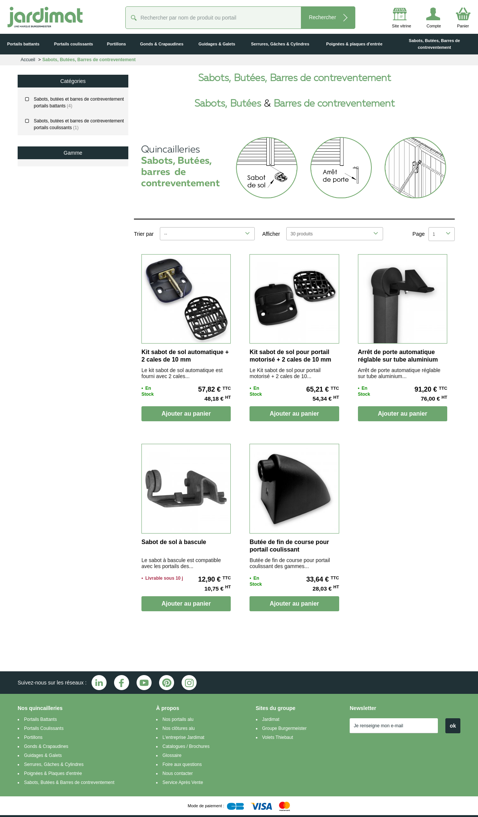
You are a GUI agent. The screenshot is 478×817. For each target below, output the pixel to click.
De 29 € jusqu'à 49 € (51, 354)
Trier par (143, 234)
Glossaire (172, 755)
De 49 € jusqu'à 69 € (51, 369)
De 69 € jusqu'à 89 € (51, 383)
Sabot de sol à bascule (173, 542)
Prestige (45, 231)
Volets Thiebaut (277, 737)
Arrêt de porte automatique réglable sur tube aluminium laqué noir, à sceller (398, 359)
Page (418, 234)
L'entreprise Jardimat (183, 737)
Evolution (46, 185)
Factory (45, 200)
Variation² (46, 246)
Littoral (44, 216)
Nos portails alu (178, 719)
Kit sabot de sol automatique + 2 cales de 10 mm (184, 356)
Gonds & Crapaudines (46, 746)
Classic (44, 170)
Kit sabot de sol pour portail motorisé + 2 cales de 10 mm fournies (290, 359)
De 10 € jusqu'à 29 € (51, 339)
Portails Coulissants (43, 728)
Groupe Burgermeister (284, 728)
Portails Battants (40, 719)
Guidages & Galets (43, 755)
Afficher (271, 234)
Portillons (33, 737)
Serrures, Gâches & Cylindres (54, 764)
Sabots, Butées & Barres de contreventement (69, 782)
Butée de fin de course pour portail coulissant (289, 546)
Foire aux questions (182, 764)
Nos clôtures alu (178, 728)
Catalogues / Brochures (185, 746)
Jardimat (271, 719)
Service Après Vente (182, 782)
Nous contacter (177, 773)
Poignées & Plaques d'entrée (53, 773)
